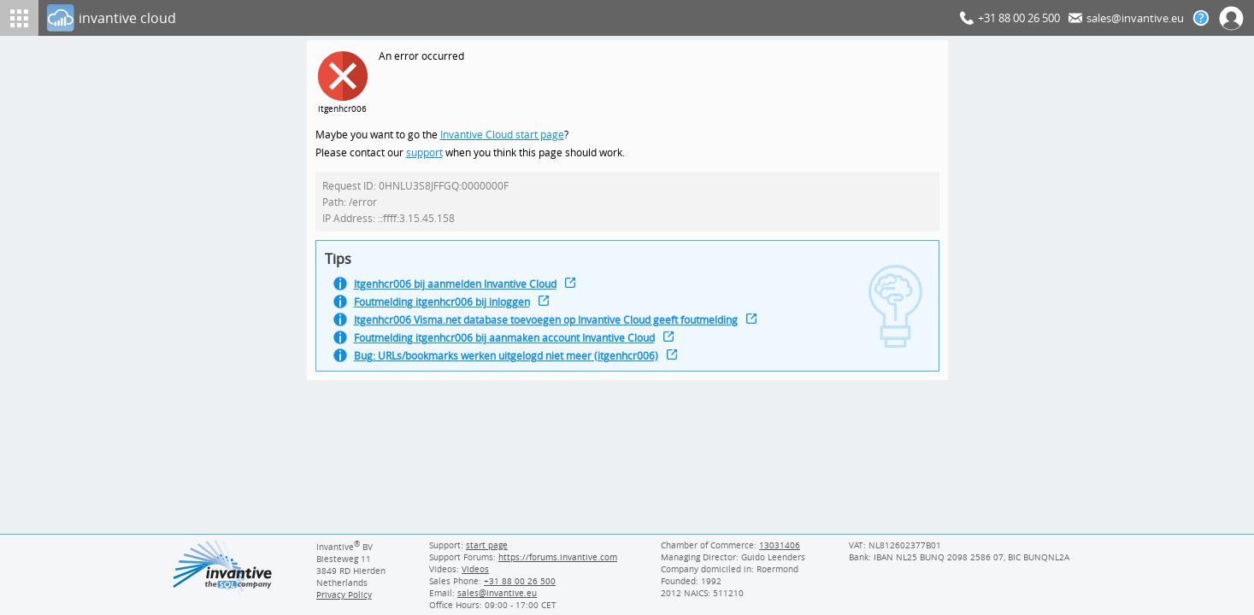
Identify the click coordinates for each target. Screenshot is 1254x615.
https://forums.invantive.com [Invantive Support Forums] (559, 557)
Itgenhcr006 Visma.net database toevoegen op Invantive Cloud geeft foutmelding (554, 326)
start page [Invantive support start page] (487, 545)
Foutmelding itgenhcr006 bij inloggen (446, 308)
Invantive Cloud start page (504, 135)
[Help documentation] (1201, 17)
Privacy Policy (344, 594)
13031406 (780, 545)
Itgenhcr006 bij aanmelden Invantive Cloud (460, 289)
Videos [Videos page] (474, 569)
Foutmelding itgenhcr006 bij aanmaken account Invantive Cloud (511, 345)
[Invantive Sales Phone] (517, 581)
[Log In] (500, 18)
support (425, 154)
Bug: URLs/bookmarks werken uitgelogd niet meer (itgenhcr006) (512, 364)
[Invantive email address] (494, 593)
